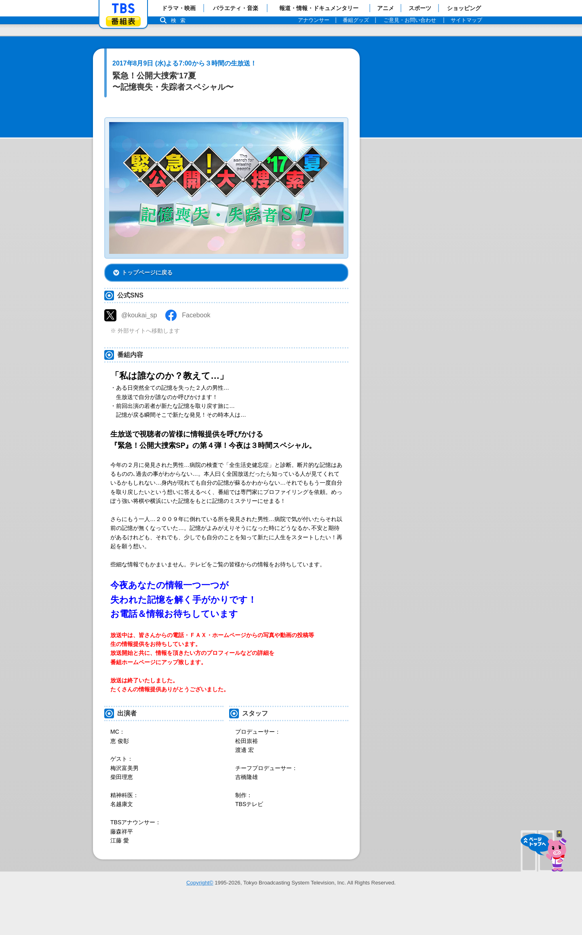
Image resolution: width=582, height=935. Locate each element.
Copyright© (199, 919)
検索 (180, 20)
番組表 (123, 21)
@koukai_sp (139, 351)
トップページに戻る (147, 309)
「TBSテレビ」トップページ (123, 8)
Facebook (196, 351)
